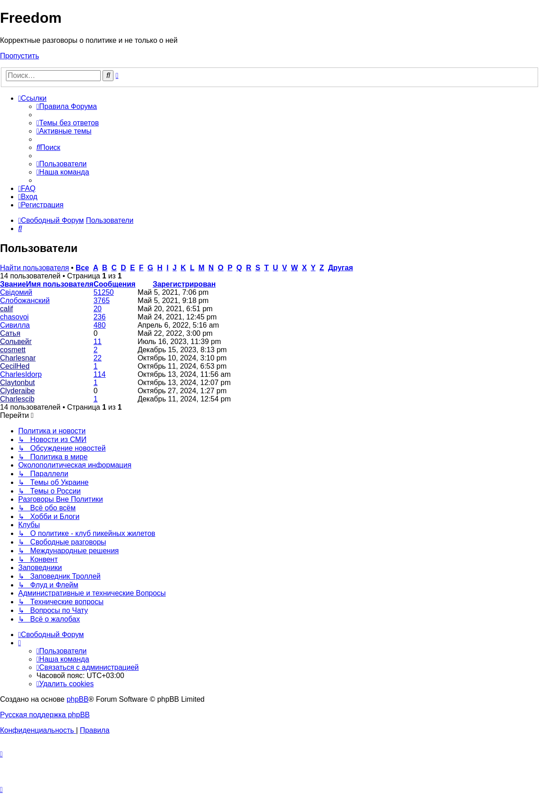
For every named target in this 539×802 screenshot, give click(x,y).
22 (97, 358)
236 (99, 317)
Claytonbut (17, 382)
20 (97, 309)
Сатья (10, 333)
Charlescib (17, 399)
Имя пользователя (59, 284)
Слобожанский (25, 300)
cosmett (13, 350)
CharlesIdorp (21, 374)
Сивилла (15, 325)
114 (99, 374)
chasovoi (14, 317)
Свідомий (16, 292)
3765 (101, 300)
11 (97, 341)
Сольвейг (16, 341)
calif (6, 309)
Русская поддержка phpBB (45, 715)
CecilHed (15, 366)
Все (82, 268)
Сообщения (114, 284)
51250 (103, 292)
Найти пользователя (34, 268)
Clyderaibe (17, 391)
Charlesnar (18, 358)
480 (99, 325)
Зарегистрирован (184, 284)
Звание (13, 284)
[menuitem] (66, 106)
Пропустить (19, 56)
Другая (340, 268)
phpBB (77, 699)
